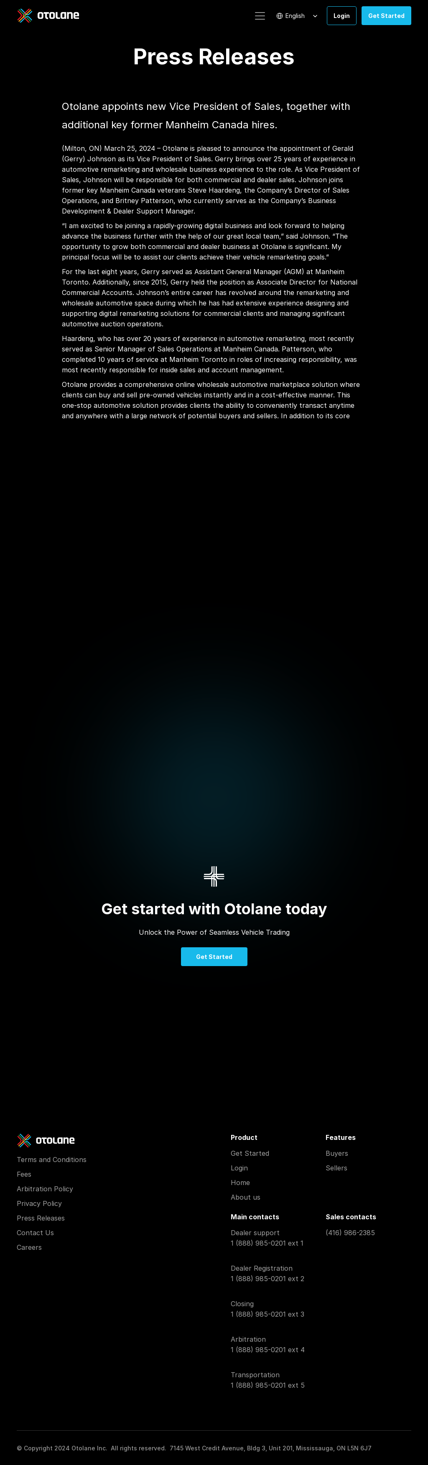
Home (240, 1182)
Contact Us (35, 1232)
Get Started (250, 1153)
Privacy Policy (39, 1203)
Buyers (337, 1153)
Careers (29, 1247)
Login (239, 1168)
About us (245, 1197)
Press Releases (41, 1218)
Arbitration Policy (45, 1189)
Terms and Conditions (52, 1159)
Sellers (336, 1168)
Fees (24, 1174)
